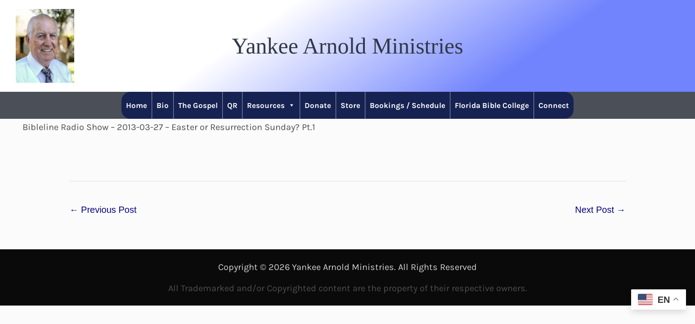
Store (350, 105)
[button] (347, 46)
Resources (271, 105)
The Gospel (198, 105)
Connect (553, 105)
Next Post (600, 210)
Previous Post (103, 210)
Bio (163, 105)
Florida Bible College (492, 105)
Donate (318, 105)
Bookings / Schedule (407, 105)
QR (232, 105)
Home (136, 105)
